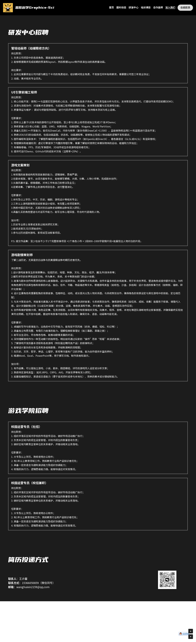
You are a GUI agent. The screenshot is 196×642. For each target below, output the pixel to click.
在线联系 (185, 7)
